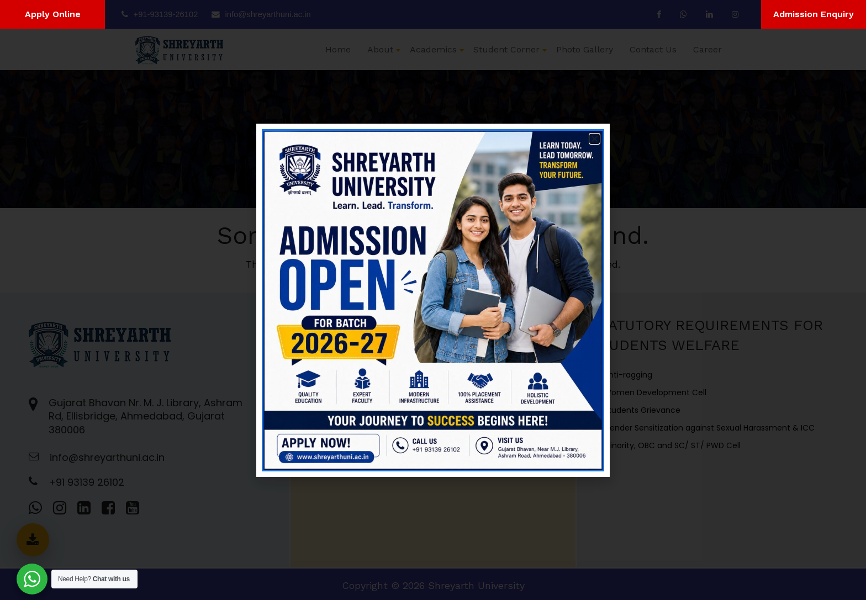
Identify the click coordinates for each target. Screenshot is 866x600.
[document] (433, 300)
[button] (594, 139)
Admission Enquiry (813, 14)
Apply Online (53, 14)
